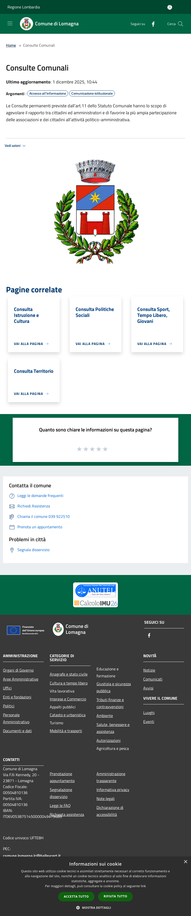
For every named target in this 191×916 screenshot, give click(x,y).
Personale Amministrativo (16, 718)
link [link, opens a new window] (143, 886)
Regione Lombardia (23, 7)
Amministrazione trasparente (110, 777)
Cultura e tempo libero (69, 683)
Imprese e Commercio (68, 699)
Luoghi (149, 713)
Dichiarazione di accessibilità (109, 810)
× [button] (185, 862)
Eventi (148, 722)
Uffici (7, 688)
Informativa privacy (112, 790)
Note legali (105, 799)
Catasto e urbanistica (68, 715)
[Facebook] (151, 23)
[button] (95, 907)
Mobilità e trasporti (66, 731)
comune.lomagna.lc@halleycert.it (32, 856)
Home (11, 45)
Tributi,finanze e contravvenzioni (110, 703)
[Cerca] (181, 24)
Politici (8, 706)
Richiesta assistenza (67, 814)
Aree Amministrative (20, 679)
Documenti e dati (17, 731)
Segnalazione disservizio (61, 793)
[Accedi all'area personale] (170, 7)
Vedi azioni (16, 146)
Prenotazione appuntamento (62, 777)
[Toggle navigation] (10, 23)
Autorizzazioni (108, 740)
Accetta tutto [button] (76, 896)
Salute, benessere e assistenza (113, 728)
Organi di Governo (18, 670)
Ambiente (104, 716)
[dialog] (95, 886)
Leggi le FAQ (60, 805)
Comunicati (152, 679)
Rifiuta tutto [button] (115, 896)
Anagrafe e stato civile (69, 674)
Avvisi (148, 688)
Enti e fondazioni (17, 697)
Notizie (149, 670)
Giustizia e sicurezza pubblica (113, 687)
